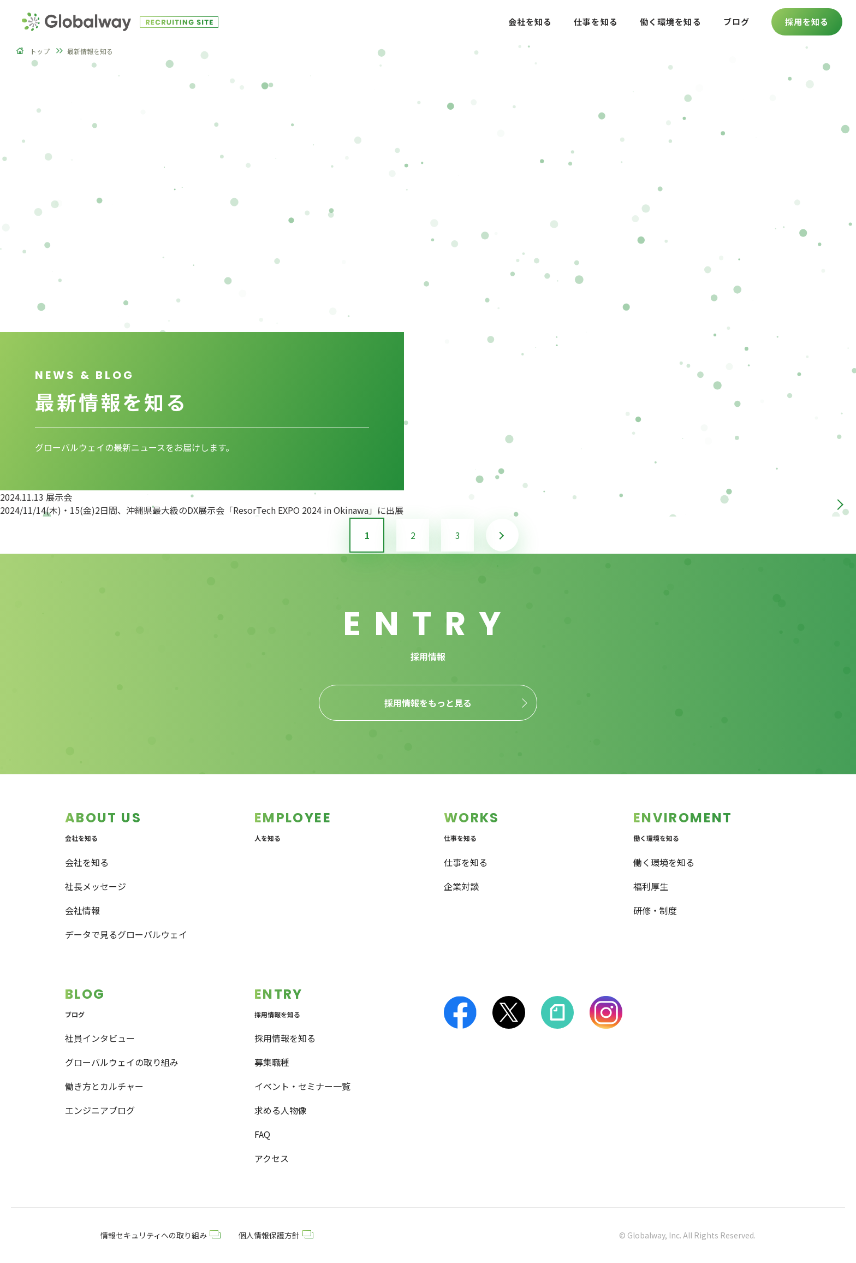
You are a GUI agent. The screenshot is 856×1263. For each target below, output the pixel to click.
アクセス (271, 1158)
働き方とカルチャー (104, 1086)
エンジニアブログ (100, 1110)
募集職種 (271, 1062)
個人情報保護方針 (276, 1235)
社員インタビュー (100, 1038)
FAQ (262, 1134)
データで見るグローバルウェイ (126, 934)
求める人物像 (280, 1110)
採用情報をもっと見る (428, 702)
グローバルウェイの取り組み (122, 1062)
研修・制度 (655, 910)
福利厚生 (650, 886)
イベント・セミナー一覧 (302, 1086)
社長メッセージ (95, 886)
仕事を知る (466, 862)
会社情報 (82, 910)
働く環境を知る (663, 862)
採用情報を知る (285, 1038)
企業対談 (461, 886)
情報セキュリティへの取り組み (160, 1235)
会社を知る (87, 862)
